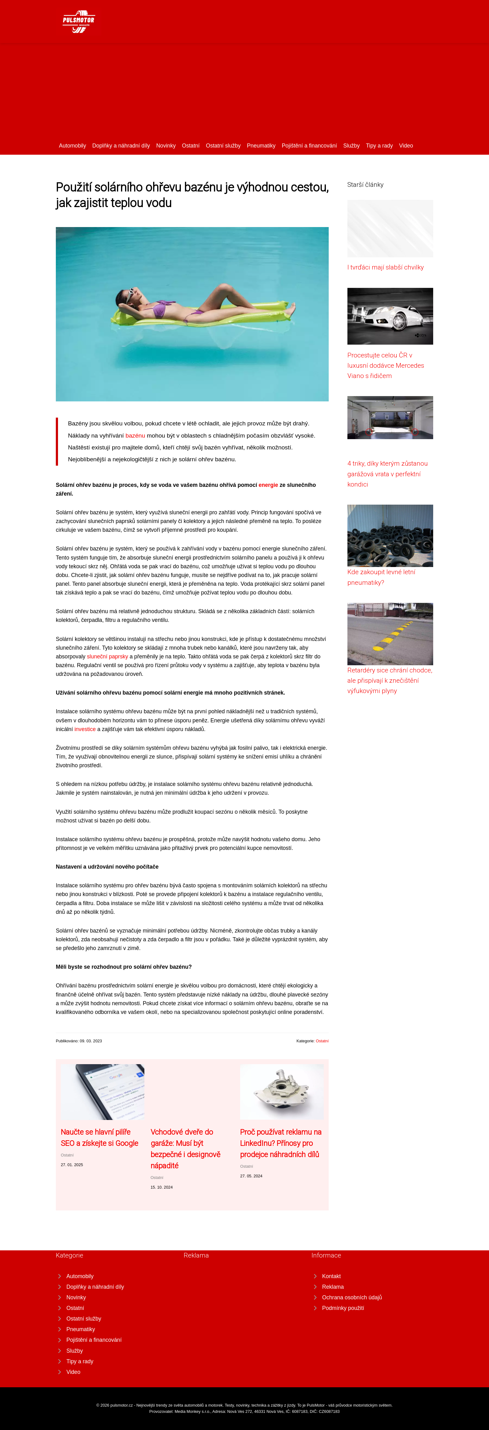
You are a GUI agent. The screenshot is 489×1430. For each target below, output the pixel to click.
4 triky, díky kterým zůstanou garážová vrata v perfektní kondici (387, 474)
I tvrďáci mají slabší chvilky (385, 267)
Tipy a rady (379, 146)
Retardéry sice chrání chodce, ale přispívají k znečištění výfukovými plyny (389, 681)
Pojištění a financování (309, 146)
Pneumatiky (261, 146)
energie (268, 485)
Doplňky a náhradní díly (121, 146)
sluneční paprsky (107, 656)
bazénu (135, 435)
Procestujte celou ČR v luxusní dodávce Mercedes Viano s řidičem (385, 365)
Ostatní (191, 146)
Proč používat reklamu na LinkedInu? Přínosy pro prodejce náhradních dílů (281, 1143)
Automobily (72, 146)
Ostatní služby (223, 146)
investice (85, 729)
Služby (351, 146)
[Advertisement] (244, 94)
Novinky (166, 146)
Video (406, 146)
